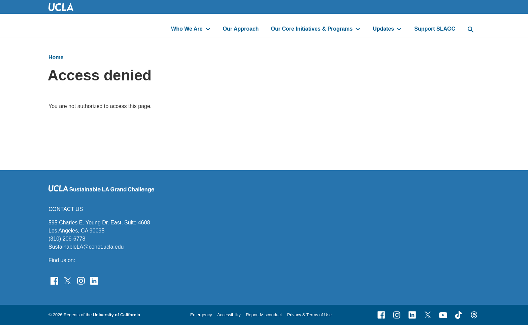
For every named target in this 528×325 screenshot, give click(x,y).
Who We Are (186, 29)
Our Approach (241, 29)
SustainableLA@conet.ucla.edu (86, 247)
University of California (116, 314)
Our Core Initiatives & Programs (312, 29)
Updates (383, 29)
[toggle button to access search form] (471, 30)
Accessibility (229, 314)
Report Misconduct (264, 314)
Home (55, 57)
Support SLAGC (434, 29)
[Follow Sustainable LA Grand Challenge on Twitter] (67, 280)
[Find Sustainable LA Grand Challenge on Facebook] (54, 280)
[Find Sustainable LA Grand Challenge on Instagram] (81, 280)
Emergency (201, 314)
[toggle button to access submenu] (208, 29)
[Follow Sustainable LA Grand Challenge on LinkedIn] (94, 280)
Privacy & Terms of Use (309, 314)
